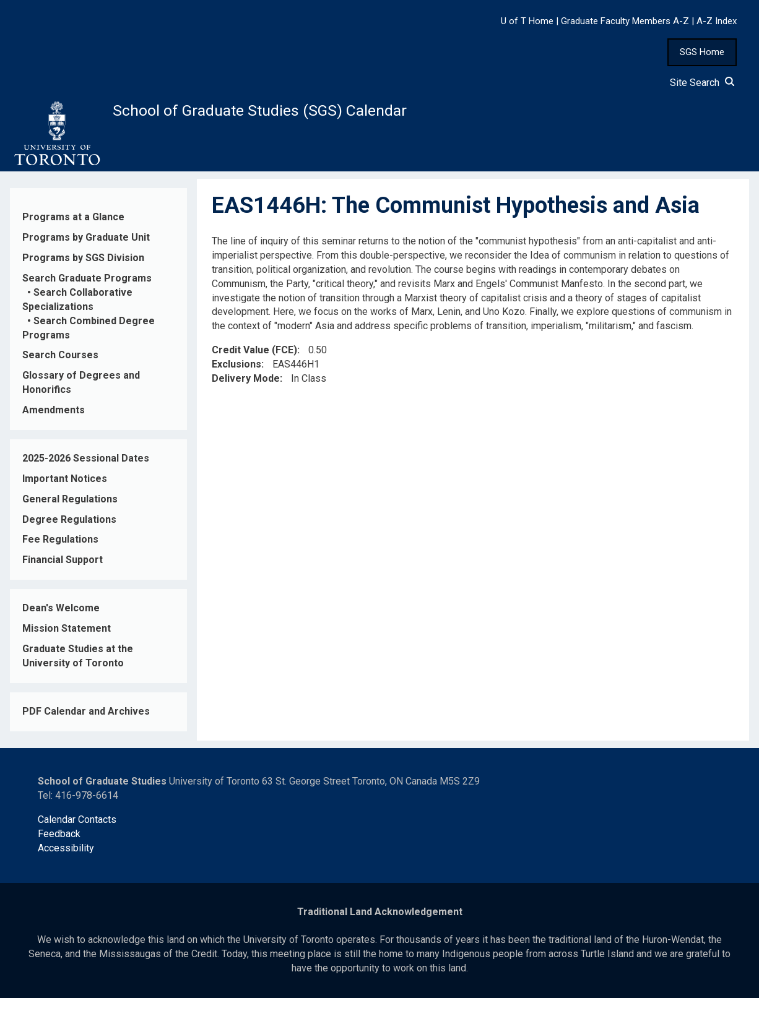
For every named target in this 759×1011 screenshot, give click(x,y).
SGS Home (702, 52)
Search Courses (60, 368)
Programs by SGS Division (83, 271)
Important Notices (64, 491)
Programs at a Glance (73, 230)
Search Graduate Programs (87, 291)
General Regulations (70, 512)
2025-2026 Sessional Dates (85, 471)
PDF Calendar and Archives (86, 724)
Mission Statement (66, 641)
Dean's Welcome (61, 621)
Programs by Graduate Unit (86, 250)
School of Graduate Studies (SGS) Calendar (326, 116)
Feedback (59, 847)
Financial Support (62, 573)
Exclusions (236, 377)
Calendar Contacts (77, 832)
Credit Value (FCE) (254, 363)
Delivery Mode (246, 391)
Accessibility (66, 861)
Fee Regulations (60, 552)
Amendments (53, 423)
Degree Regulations (69, 532)
